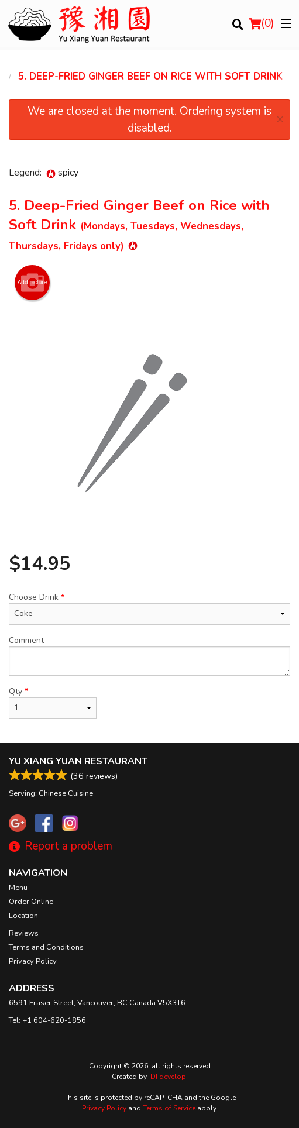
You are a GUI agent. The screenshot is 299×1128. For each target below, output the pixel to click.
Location (23, 915)
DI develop (168, 1076)
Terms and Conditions (46, 947)
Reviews (24, 933)
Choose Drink (149, 608)
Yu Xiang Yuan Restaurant (78, 761)
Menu (18, 887)
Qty (53, 702)
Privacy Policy (33, 961)
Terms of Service (169, 1108)
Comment (149, 655)
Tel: (47, 1020)
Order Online (31, 901)
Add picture (32, 282)
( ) (261, 23)
